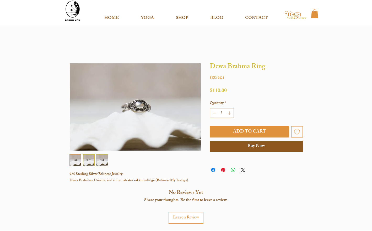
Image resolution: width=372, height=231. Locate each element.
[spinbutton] (222, 113)
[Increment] (230, 113)
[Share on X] (243, 170)
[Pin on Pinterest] (223, 170)
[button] (147, 16)
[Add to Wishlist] (297, 132)
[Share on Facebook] (213, 170)
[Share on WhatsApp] (233, 170)
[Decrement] (214, 113)
